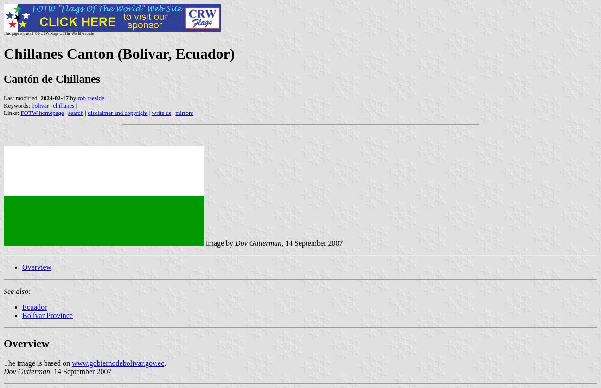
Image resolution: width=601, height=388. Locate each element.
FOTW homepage (42, 112)
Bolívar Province (47, 315)
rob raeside (91, 98)
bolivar (40, 105)
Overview (36, 267)
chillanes (63, 105)
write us (162, 112)
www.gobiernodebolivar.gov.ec (118, 363)
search (75, 112)
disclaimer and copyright (117, 112)
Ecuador (34, 307)
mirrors (184, 112)
